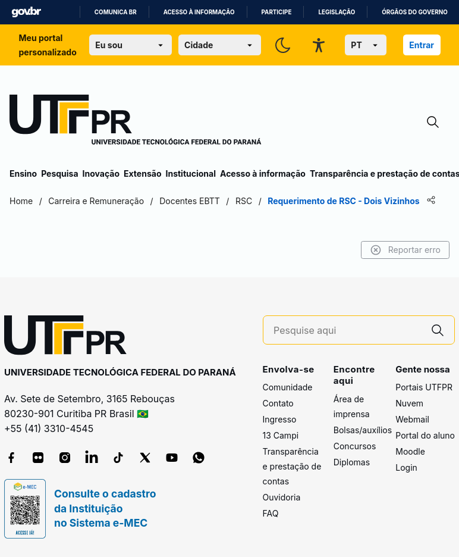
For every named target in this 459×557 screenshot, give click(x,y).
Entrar (421, 45)
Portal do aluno (425, 435)
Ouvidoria (282, 497)
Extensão (142, 173)
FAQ (271, 513)
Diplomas (352, 462)
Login (406, 467)
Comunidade (288, 387)
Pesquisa (59, 173)
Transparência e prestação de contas (292, 466)
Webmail (412, 419)
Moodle (410, 451)
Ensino (23, 173)
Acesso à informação (199, 12)
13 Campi (281, 435)
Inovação (101, 173)
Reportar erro (405, 250)
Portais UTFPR (423, 387)
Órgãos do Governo (414, 12)
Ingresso (280, 419)
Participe (277, 12)
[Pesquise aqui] (347, 330)
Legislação (336, 12)
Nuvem (409, 403)
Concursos (355, 446)
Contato (278, 403)
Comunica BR (116, 12)
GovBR (26, 12)
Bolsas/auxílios (363, 430)
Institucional (190, 173)
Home (21, 201)
